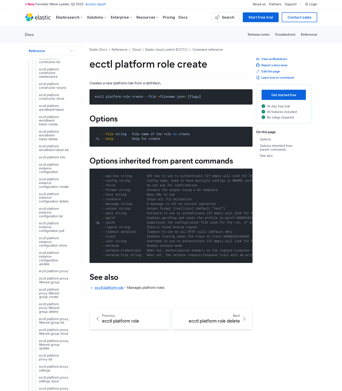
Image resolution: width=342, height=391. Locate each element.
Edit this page (268, 71)
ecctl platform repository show (51, 104)
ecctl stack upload (52, 292)
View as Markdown (271, 59)
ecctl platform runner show (49, 217)
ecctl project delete (53, 241)
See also (266, 156)
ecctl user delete (51, 314)
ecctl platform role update (52, 166)
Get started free (283, 94)
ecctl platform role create (53, 122)
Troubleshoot (285, 34)
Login (311, 4)
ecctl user (46, 299)
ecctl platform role (52, 113)
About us (259, 4)
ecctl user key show (53, 361)
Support (291, 4)
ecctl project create (53, 234)
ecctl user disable (52, 321)
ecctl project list (50, 248)
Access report (95, 4)
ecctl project (48, 227)
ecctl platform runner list (49, 185)
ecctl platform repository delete (51, 82)
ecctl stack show (51, 285)
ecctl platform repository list (49, 93)
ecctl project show (52, 256)
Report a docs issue (271, 65)
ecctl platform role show (49, 155)
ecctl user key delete (47, 345)
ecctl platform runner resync (49, 195)
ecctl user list (48, 368)
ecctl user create (51, 307)
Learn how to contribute (275, 77)
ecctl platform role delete (49, 133)
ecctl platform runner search (49, 206)
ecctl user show (50, 376)
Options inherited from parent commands (276, 147)
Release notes (259, 34)
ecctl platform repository (49, 60)
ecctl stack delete (52, 270)
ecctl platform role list (49, 144)
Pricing (169, 17)
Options (265, 139)
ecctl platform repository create (51, 71)
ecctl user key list (51, 354)
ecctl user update (52, 383)
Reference (309, 34)
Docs (183, 17)
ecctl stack (47, 263)
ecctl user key (49, 336)
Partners (275, 4)
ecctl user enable (51, 328)
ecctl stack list (49, 278)
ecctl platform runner (54, 175)
